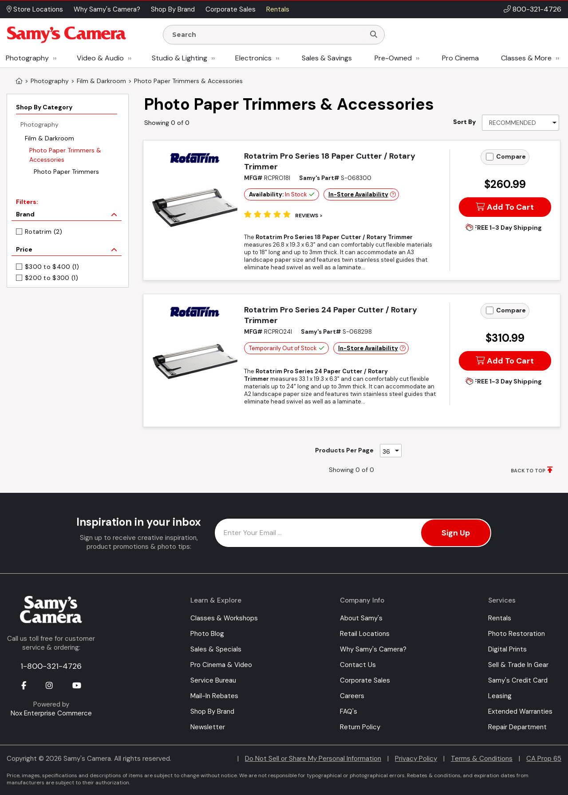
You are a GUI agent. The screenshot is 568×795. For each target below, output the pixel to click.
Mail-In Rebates (214, 695)
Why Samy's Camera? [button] (107, 9)
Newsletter (207, 727)
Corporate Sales (365, 680)
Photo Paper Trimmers (66, 172)
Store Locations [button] (35, 9)
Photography (27, 58)
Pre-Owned (393, 58)
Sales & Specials (215, 649)
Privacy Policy (416, 758)
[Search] (373, 35)
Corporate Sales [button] (230, 9)
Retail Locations (365, 633)
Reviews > (309, 215)
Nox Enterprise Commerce (51, 713)
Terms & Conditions (482, 758)
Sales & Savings (327, 58)
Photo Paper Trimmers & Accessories (65, 155)
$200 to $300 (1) (51, 278)
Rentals (499, 618)
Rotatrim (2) (43, 232)
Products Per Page (344, 450)
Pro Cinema (460, 58)
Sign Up (456, 532)
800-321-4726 (537, 9)
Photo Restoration (516, 633)
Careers (352, 695)
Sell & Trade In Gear (518, 664)
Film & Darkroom (49, 138)
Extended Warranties (520, 711)
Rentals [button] (277, 9)
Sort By (464, 122)
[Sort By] (520, 123)
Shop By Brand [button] (173, 9)
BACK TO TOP (528, 470)
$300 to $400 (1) (52, 267)
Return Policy (360, 727)
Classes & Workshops (224, 618)
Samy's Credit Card (518, 680)
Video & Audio (100, 58)
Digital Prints (507, 649)
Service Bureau (213, 680)
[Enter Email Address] (353, 532)
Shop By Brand (212, 711)
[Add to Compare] (489, 156)
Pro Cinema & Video (221, 664)
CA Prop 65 (543, 758)
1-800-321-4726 (51, 666)
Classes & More (526, 58)
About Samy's (361, 618)
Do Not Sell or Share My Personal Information (313, 758)
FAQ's (348, 711)
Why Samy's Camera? (373, 649)
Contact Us (358, 664)
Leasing (500, 695)
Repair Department (517, 727)
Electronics (253, 58)
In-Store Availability (358, 194)
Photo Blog (207, 633)
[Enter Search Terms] (267, 35)
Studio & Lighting (179, 58)
